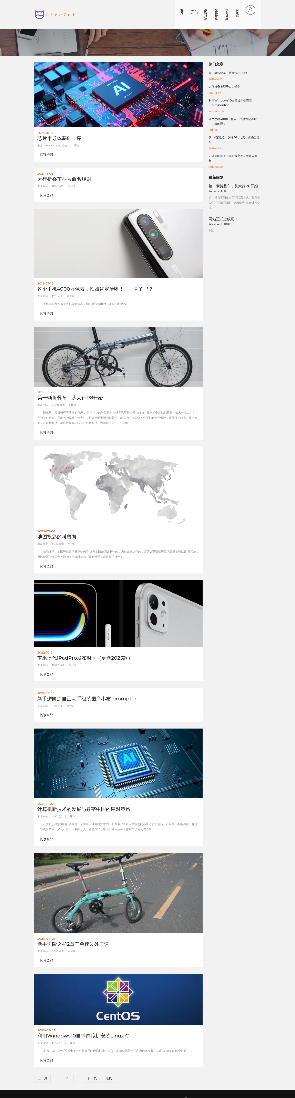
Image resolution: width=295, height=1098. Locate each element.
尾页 (108, 1061)
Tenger (227, 207)
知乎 (45, 527)
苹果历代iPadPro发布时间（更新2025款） (85, 642)
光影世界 (202, 6)
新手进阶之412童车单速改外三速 (73, 928)
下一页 (92, 1061)
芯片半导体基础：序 (59, 122)
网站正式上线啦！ (223, 203)
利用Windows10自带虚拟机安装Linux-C (83, 1019)
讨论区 (237, 6)
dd (225, 174)
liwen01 (47, 128)
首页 (146, 6)
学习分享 (220, 6)
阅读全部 (46, 138)
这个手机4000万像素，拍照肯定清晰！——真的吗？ (95, 273)
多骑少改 (184, 6)
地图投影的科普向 (57, 520)
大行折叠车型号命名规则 (64, 162)
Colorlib (196, 1082)
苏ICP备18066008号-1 (148, 1086)
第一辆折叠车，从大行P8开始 (70, 381)
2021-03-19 (214, 174)
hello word (164, 6)
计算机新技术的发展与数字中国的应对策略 (83, 793)
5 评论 (72, 388)
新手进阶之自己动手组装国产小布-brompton (87, 682)
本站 (45, 169)
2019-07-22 (214, 207)
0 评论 (75, 128)
